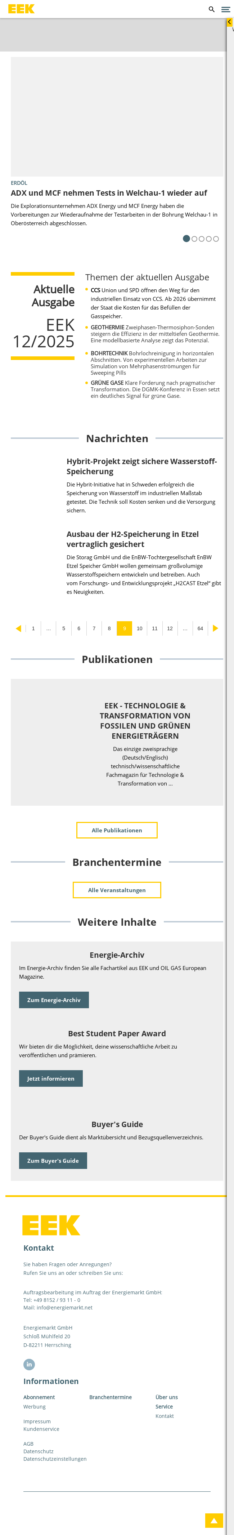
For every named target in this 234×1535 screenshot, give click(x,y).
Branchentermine (110, 1397)
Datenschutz (38, 1451)
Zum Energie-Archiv (54, 1000)
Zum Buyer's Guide (53, 1160)
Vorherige (18, 628)
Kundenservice (41, 1428)
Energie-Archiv (117, 955)
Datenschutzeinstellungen (50, 1458)
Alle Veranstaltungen (117, 890)
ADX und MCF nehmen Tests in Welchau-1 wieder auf (109, 193)
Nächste (215, 628)
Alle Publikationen (117, 830)
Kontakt (165, 1415)
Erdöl (19, 183)
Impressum (37, 1421)
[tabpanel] (117, 149)
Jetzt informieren (51, 1078)
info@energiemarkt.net (65, 1307)
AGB (28, 1443)
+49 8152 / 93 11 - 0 (56, 1299)
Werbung (34, 1406)
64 (200, 628)
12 (170, 628)
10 (140, 628)
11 (155, 628)
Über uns (167, 1397)
